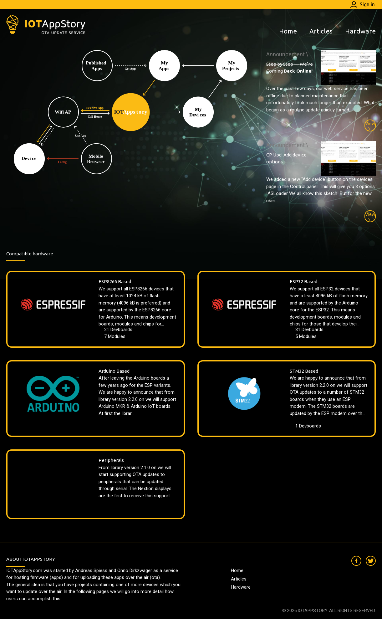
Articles (321, 31)
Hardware (360, 31)
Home (288, 31)
